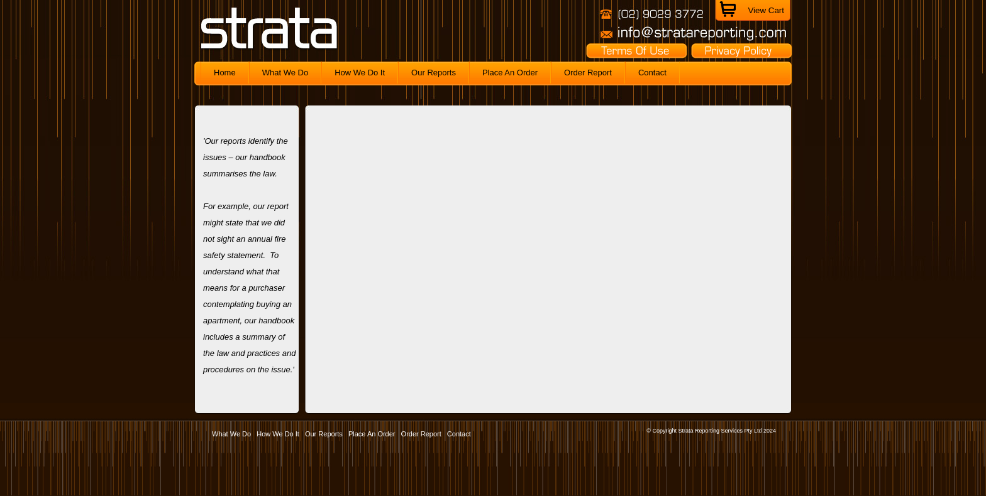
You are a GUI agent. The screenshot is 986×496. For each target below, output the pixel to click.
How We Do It (278, 434)
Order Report (421, 434)
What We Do (231, 434)
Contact (459, 434)
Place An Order (372, 434)
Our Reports (324, 434)
